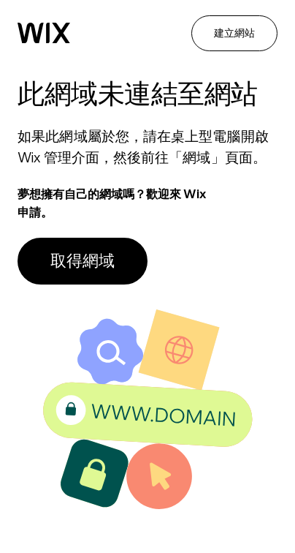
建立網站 (234, 33)
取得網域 (82, 260)
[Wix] (44, 33)
